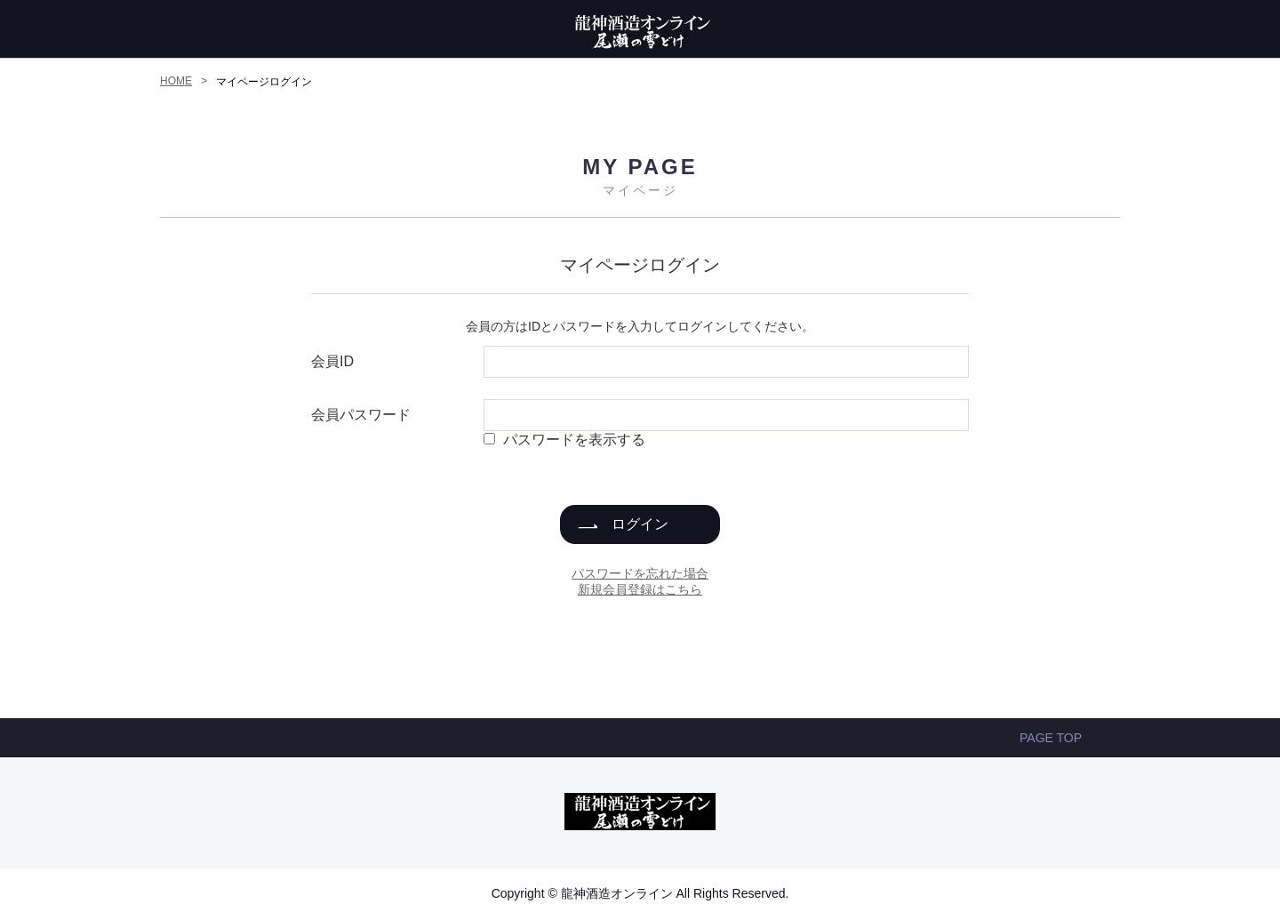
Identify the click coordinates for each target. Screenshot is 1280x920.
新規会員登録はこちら (640, 589)
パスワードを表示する (574, 439)
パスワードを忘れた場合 (640, 573)
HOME (176, 81)
